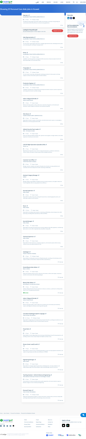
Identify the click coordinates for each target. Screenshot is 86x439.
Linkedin (68, 18)
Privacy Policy (27, 424)
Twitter (74, 18)
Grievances (38, 426)
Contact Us (50, 422)
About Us (50, 419)
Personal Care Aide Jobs (15, 413)
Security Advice (27, 426)
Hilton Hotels (26, 192)
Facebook (71, 18)
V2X (24, 330)
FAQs (49, 426)
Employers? (83, 2)
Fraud (37, 419)
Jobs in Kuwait (6, 413)
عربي (37, 2)
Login (61, 2)
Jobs (43, 2)
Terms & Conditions (28, 422)
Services (49, 2)
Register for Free (57, 30)
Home (1, 413)
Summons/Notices (40, 424)
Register (68, 2)
